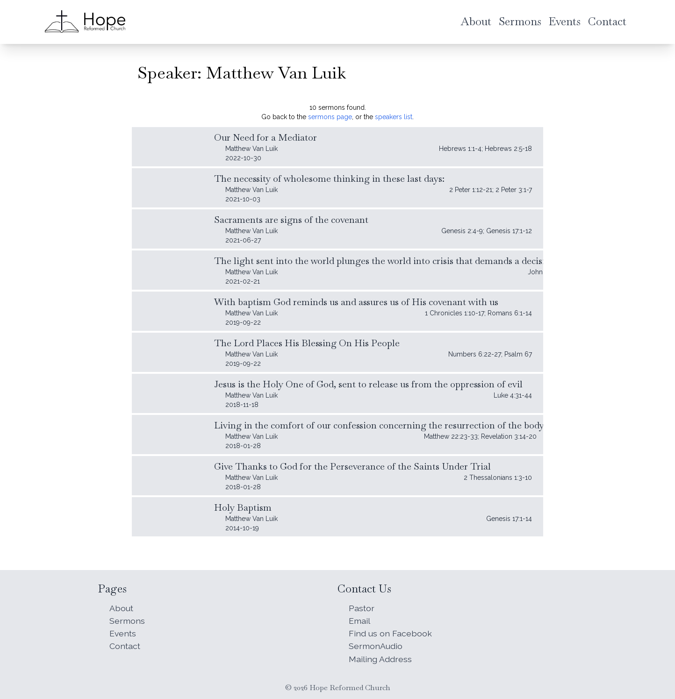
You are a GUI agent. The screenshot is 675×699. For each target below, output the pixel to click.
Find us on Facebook (390, 632)
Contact (125, 645)
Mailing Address (380, 658)
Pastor (362, 606)
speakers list (393, 117)
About (121, 606)
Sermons (127, 619)
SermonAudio (375, 645)
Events (123, 632)
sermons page (330, 117)
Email (359, 619)
